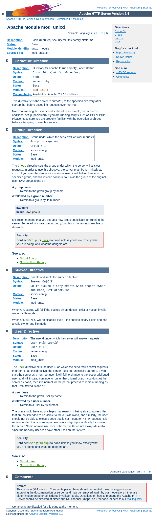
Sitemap (147, 7)
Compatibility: (22, 94)
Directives (114, 7)
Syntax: (18, 72)
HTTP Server (25, 18)
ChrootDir (120, 31)
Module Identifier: (18, 48)
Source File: (15, 52)
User (117, 41)
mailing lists (134, 499)
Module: (18, 89)
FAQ (125, 7)
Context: (18, 81)
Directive (40, 61)
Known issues (124, 56)
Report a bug (123, 61)
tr (107, 33)
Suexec (119, 38)
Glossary (135, 7)
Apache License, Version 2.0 (45, 513)
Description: (15, 40)
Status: (11, 44)
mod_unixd (40, 90)
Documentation (45, 18)
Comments (122, 76)
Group (118, 34)
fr (101, 33)
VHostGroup (28, 258)
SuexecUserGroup (33, 262)
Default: (18, 76)
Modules (102, 7)
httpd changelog (125, 52)
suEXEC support (126, 72)
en (95, 33)
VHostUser (28, 461)
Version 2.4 (63, 18)
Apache (10, 18)
